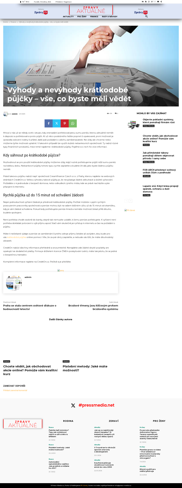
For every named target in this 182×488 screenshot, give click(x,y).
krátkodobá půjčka (16, 237)
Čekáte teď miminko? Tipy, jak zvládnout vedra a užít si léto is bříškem (59, 433)
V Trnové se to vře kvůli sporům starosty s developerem (104, 449)
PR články (84, 485)
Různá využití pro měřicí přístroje (148, 470)
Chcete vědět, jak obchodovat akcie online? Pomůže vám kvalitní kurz (30, 370)
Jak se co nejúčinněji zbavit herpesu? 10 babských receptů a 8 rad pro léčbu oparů (104, 433)
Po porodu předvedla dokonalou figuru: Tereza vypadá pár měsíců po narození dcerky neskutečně (149, 434)
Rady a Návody (149, 126)
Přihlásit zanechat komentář (15, 390)
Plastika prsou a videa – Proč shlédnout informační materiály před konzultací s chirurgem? (150, 453)
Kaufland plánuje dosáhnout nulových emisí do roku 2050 (104, 465)
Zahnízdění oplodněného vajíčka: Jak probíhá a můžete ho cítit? (59, 465)
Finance (13, 22)
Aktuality (147, 176)
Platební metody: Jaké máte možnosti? (59, 448)
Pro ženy (147, 195)
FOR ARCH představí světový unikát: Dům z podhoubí (159, 171)
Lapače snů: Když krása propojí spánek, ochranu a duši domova (160, 189)
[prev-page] (126, 201)
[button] (146, 16)
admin (14, 114)
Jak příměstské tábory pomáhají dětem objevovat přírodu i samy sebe (158, 156)
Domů (5, 22)
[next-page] (130, 201)
